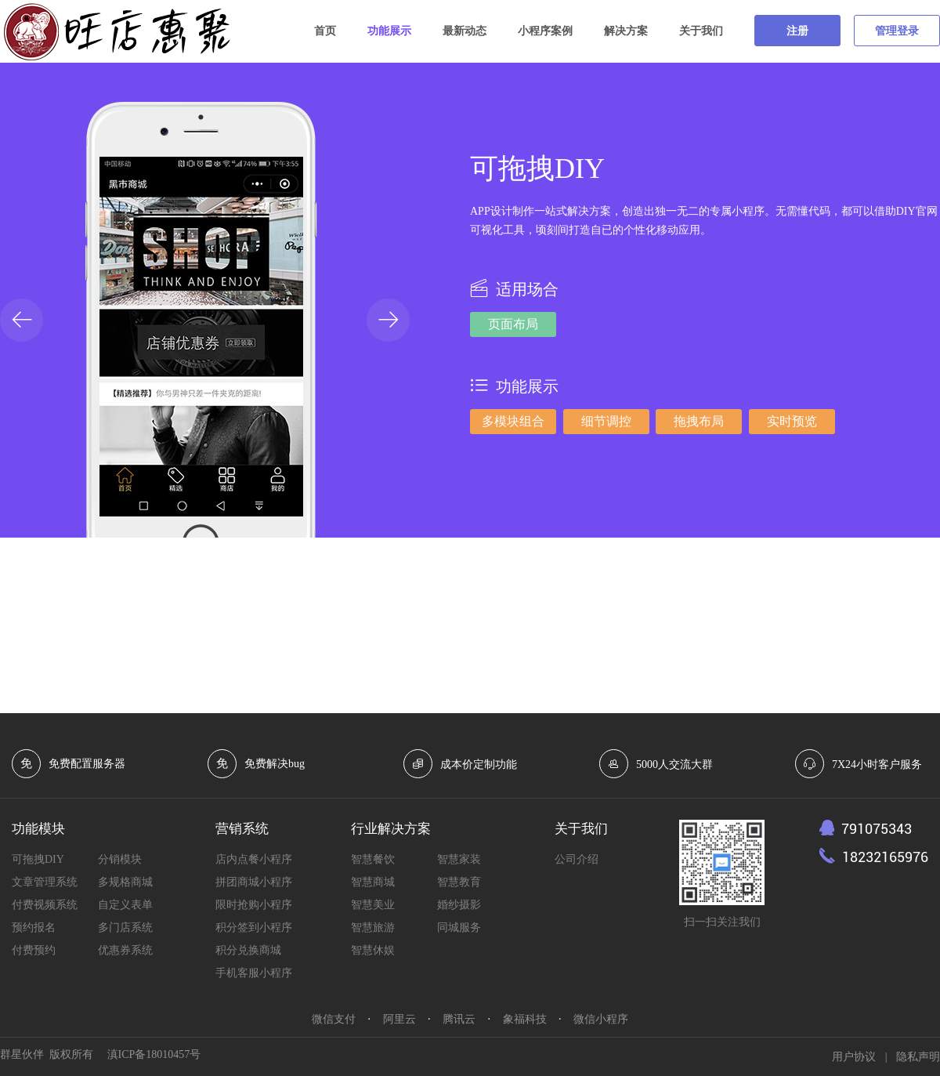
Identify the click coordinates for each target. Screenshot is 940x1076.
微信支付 (334, 1019)
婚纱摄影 (459, 905)
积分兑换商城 (248, 950)
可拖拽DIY (38, 859)
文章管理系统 (45, 882)
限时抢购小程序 (253, 905)
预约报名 (34, 927)
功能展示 (389, 31)
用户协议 (854, 1057)
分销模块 (120, 859)
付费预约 (34, 950)
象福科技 (525, 1019)
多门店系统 (125, 927)
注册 (797, 31)
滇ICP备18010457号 (154, 1054)
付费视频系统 (45, 905)
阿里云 (399, 1019)
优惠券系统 (125, 950)
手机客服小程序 (253, 973)
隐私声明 (918, 1057)
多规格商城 (125, 882)
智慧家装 (459, 859)
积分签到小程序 (253, 927)
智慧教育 (459, 882)
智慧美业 (373, 905)
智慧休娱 (373, 950)
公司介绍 (576, 859)
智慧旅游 (373, 927)
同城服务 (459, 927)
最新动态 (464, 31)
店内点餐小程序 (253, 859)
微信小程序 (600, 1019)
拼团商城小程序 (253, 882)
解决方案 (626, 31)
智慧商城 (373, 882)
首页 (325, 31)
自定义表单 (125, 905)
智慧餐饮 (373, 859)
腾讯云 (459, 1019)
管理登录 (897, 31)
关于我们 (701, 31)
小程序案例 (545, 31)
